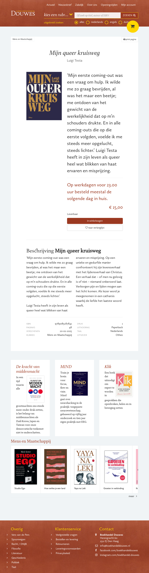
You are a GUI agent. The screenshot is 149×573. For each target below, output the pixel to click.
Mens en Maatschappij (22, 39)
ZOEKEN (129, 15)
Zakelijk (79, 4)
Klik (108, 366)
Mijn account (128, 4)
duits (124, 22)
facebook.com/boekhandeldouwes (119, 550)
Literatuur (17, 553)
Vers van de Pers (20, 534)
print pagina (129, 39)
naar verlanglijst (94, 227)
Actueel (51, 4)
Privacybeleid (63, 553)
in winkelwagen (95, 220)
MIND (66, 366)
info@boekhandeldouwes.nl (115, 545)
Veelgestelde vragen (66, 534)
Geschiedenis (19, 557)
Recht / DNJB (19, 544)
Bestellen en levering (67, 539)
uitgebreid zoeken (53, 22)
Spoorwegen (18, 539)
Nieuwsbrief (64, 4)
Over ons (92, 4)
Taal (14, 567)
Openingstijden (109, 4)
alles (79, 22)
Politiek (15, 562)
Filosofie (16, 548)
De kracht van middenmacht (28, 369)
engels (111, 22)
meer (133, 496)
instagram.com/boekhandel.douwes (119, 555)
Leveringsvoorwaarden (68, 548)
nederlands (94, 22)
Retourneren (62, 544)
